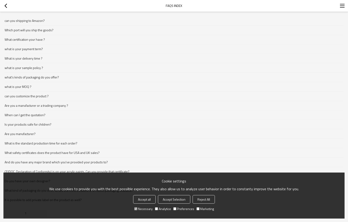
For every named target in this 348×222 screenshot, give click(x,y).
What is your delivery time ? (23, 58)
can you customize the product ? (27, 96)
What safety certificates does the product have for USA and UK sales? (52, 152)
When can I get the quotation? (25, 114)
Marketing (205, 208)
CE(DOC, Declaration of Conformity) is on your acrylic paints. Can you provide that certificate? (67, 171)
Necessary (143, 208)
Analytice (163, 208)
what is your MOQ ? (18, 86)
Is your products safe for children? (28, 124)
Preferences (183, 208)
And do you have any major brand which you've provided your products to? (56, 162)
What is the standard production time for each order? (41, 143)
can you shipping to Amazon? (25, 20)
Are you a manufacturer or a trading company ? (36, 105)
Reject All (203, 199)
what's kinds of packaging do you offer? (32, 77)
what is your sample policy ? (24, 67)
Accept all (144, 199)
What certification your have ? (25, 39)
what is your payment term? (24, 48)
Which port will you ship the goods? (29, 30)
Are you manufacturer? (20, 133)
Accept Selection (174, 199)
